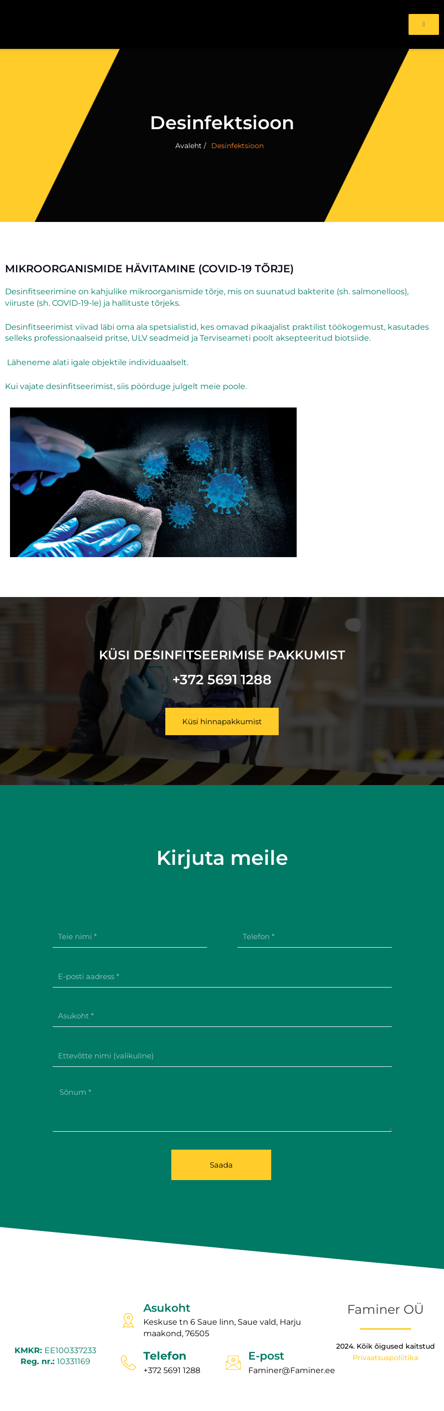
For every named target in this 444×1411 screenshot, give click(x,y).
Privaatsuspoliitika (385, 1358)
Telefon (164, 1355)
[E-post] (233, 1362)
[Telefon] (128, 1362)
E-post (266, 1355)
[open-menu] (424, 24)
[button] (222, 721)
